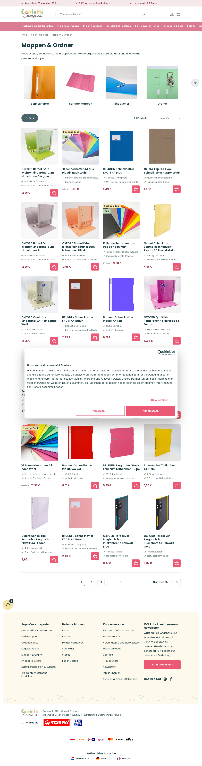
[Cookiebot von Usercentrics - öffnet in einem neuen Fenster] (160, 352)
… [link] (111, 582)
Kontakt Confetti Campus (118, 630)
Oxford (66, 630)
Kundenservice (112, 636)
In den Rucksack (92, 26)
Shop (24, 34)
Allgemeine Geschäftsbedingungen (61, 714)
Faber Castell (70, 661)
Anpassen (100, 410)
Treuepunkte (110, 661)
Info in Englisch (112, 673)
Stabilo (66, 654)
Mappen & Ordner (32, 654)
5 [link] (121, 582)
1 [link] (81, 582)
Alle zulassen (150, 410)
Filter (32, 118)
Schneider (68, 648)
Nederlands (79, 758)
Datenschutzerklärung (109, 714)
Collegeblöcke (29, 642)
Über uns (108, 654)
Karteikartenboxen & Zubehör (38, 667)
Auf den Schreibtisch (118, 26)
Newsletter (109, 667)
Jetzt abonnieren (162, 664)
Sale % (191, 26)
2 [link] (91, 582)
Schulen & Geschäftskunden (120, 679)
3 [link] (101, 582)
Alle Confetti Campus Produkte (34, 674)
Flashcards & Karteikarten (37, 26)
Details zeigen (159, 399)
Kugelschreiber (30, 648)
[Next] (195, 83)
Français (124, 758)
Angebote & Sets (173, 26)
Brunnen (67, 636)
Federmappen (29, 636)
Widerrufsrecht (112, 648)
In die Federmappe (68, 26)
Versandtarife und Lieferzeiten (121, 642)
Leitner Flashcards (72, 642)
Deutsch (102, 758)
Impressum (89, 714)
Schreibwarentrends (147, 26)
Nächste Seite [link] (162, 582)
